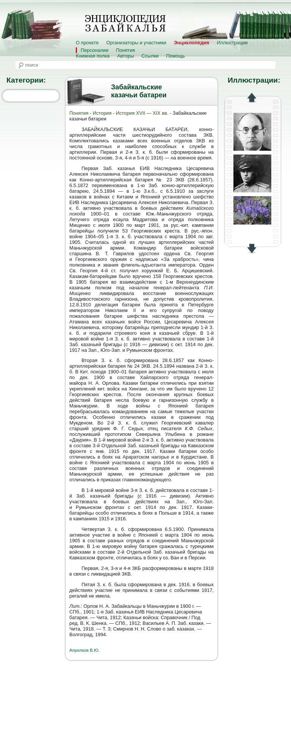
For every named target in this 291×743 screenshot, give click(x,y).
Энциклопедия (191, 42)
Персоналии (94, 50)
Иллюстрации (232, 42)
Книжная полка (93, 56)
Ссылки (149, 56)
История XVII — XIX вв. (143, 113)
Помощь (175, 56)
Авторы (125, 56)
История (102, 113)
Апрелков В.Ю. (84, 650)
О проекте (87, 42)
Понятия (125, 50)
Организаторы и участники (136, 42)
